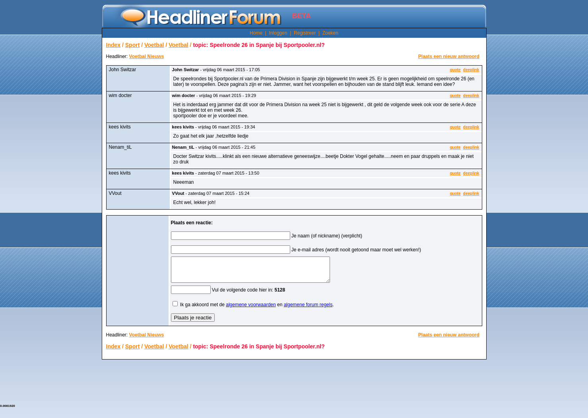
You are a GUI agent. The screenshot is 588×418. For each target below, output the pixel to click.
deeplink (471, 70)
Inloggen (278, 33)
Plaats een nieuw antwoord (448, 56)
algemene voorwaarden (251, 309)
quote (455, 70)
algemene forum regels (308, 309)
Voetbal (154, 45)
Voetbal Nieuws (146, 56)
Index (113, 45)
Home (256, 33)
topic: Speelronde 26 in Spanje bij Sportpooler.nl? (258, 45)
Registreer (305, 33)
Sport (132, 45)
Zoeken (330, 33)
